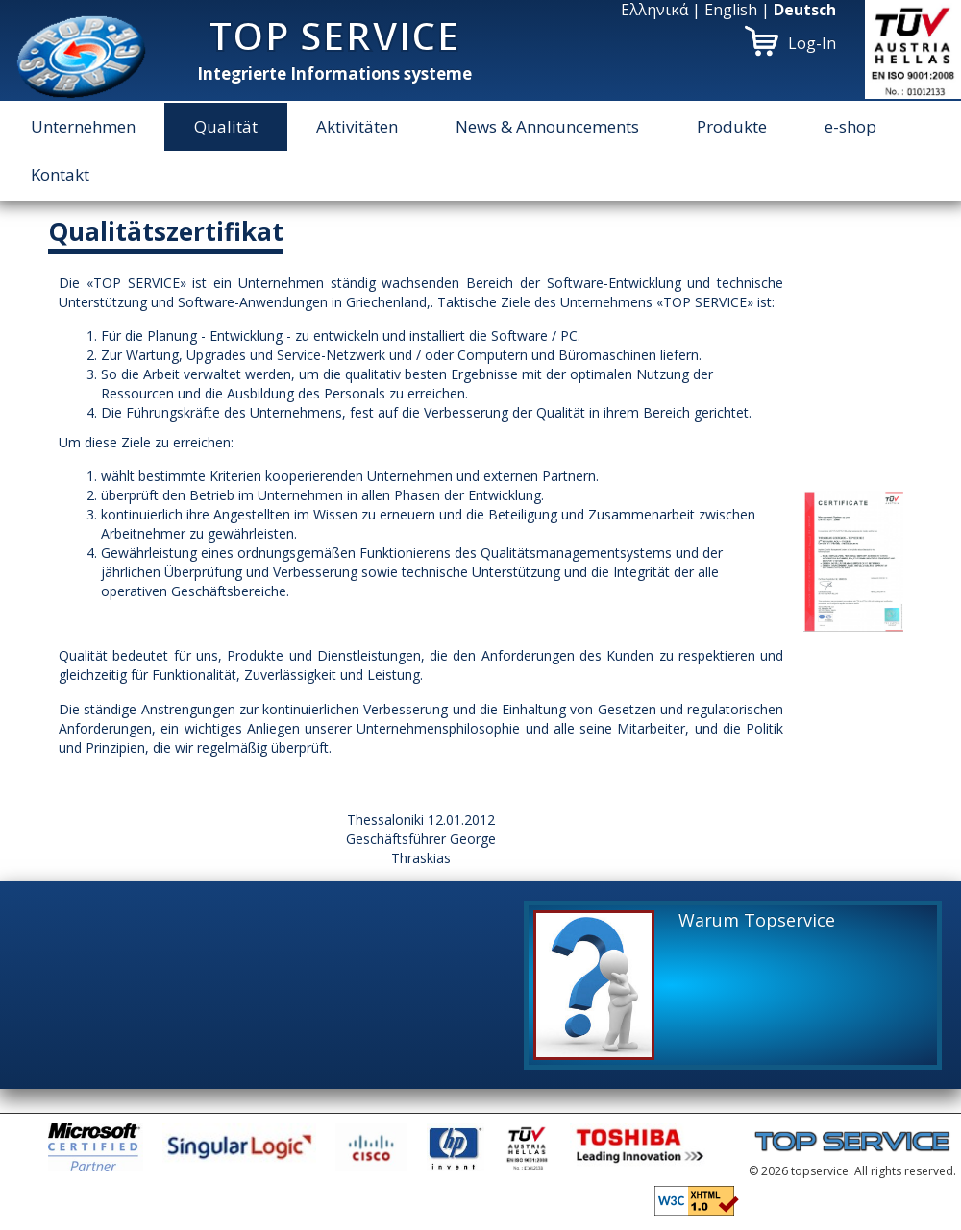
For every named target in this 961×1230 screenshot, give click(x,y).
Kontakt (60, 174)
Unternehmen (83, 126)
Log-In (812, 43)
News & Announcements (547, 126)
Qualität (226, 126)
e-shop (850, 126)
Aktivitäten (357, 126)
